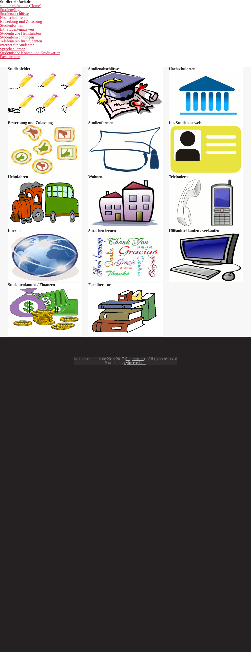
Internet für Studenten (94, 55)
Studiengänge (82, 41)
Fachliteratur (125, 63)
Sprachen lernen (141, 55)
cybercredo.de (197, 619)
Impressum (108, 619)
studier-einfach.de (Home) (34, 41)
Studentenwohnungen (200, 48)
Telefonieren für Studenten (39, 55)
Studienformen (45, 48)
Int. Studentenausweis (90, 48)
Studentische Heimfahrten (145, 48)
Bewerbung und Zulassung (217, 41)
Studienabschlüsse (123, 41)
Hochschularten (167, 41)
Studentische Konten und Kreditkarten (201, 55)
